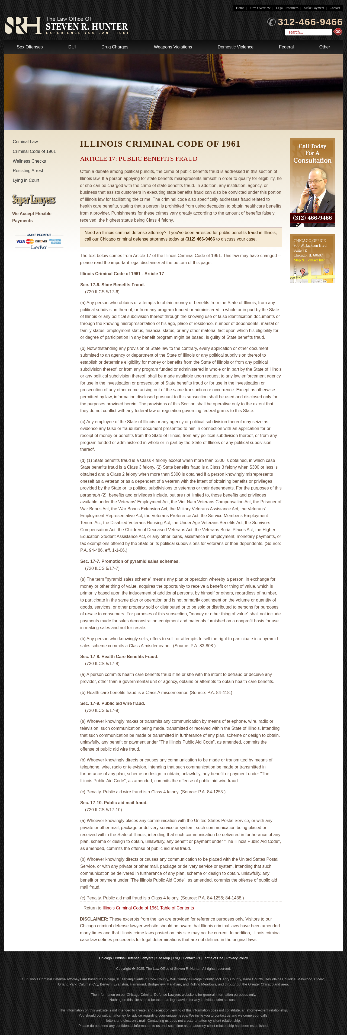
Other (324, 47)
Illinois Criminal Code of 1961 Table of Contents (148, 908)
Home (240, 8)
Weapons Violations (173, 47)
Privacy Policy (237, 958)
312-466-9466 (305, 22)
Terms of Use (213, 958)
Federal (286, 47)
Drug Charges (114, 47)
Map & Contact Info (309, 260)
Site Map (163, 958)
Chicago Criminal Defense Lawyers (126, 958)
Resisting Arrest (28, 170)
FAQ (176, 958)
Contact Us (191, 958)
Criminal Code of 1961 (34, 151)
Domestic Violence (235, 47)
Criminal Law (25, 141)
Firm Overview (260, 8)
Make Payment (314, 8)
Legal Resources (287, 8)
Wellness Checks (29, 161)
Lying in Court (26, 180)
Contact (335, 8)
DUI (72, 47)
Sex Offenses (30, 47)
